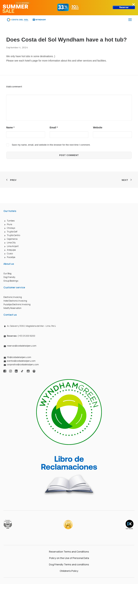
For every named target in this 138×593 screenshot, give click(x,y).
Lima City (11, 242)
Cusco (10, 253)
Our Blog (7, 273)
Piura (9, 224)
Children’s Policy (69, 571)
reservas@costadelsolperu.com (21, 345)
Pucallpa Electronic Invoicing (16, 304)
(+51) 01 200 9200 (21, 335)
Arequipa (11, 249)
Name (10, 127)
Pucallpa (11, 257)
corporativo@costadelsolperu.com (23, 364)
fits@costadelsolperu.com (19, 357)
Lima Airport (13, 246)
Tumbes (11, 220)
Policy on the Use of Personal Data (69, 558)
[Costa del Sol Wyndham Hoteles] (26, 19)
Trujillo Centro (13, 235)
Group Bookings (10, 280)
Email (54, 127)
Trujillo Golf (12, 231)
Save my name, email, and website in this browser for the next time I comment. (51, 144)
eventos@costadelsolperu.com (21, 360)
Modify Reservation (12, 308)
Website (97, 127)
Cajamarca (12, 238)
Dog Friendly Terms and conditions (69, 564)
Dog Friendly (9, 277)
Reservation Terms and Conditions (69, 551)
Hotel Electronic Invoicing (15, 300)
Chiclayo (11, 228)
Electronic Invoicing (12, 297)
